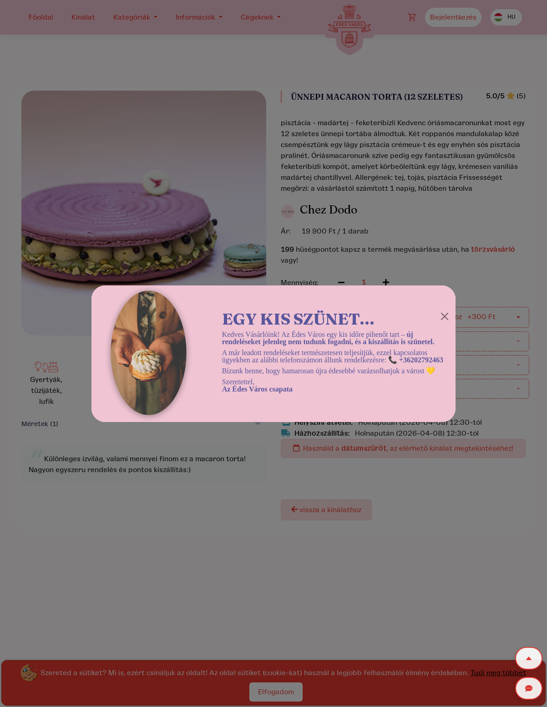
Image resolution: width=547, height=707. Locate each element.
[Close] (444, 316)
